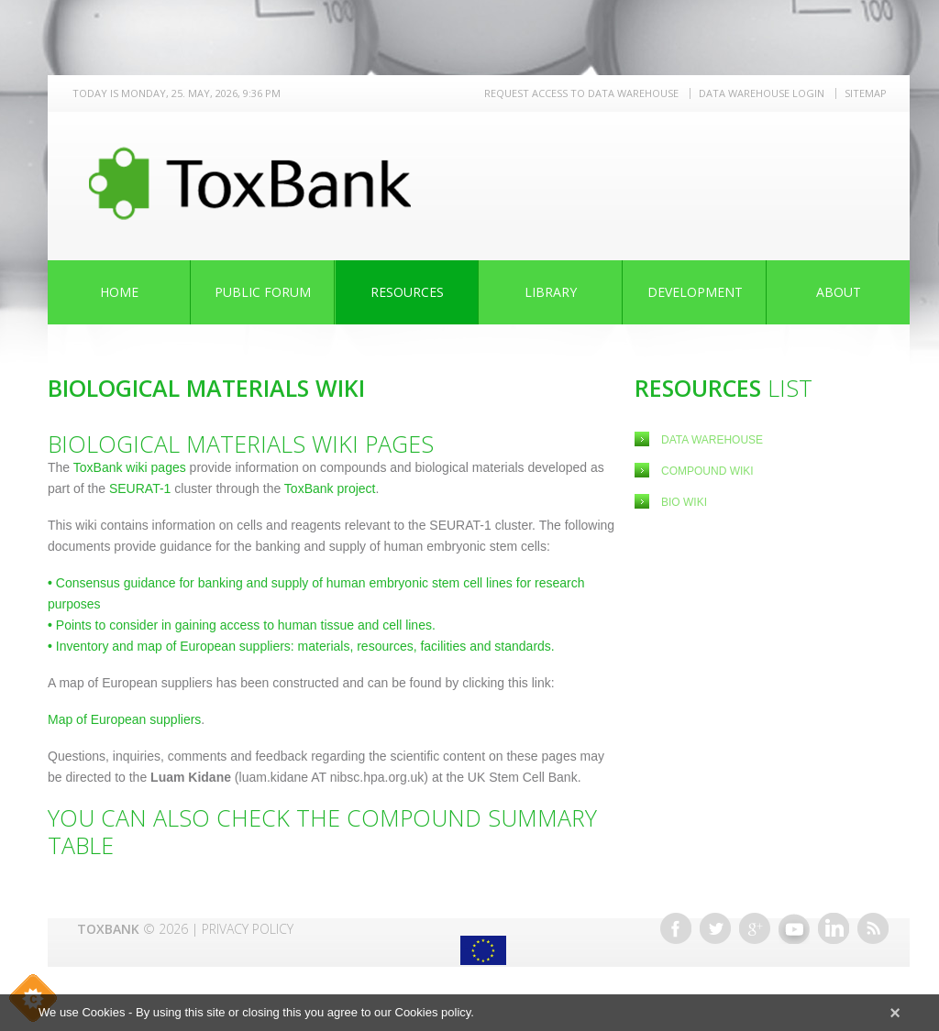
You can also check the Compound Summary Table (322, 831)
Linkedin (833, 928)
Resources (407, 292)
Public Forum (263, 292)
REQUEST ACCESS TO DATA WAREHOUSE (581, 93)
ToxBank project (328, 488)
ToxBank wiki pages (129, 467)
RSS (873, 928)
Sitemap (866, 93)
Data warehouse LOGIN (761, 93)
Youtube (794, 928)
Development (695, 292)
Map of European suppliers (124, 719)
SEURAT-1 (140, 488)
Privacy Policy (247, 929)
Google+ (754, 928)
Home (119, 292)
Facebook (675, 928)
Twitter (715, 928)
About (838, 292)
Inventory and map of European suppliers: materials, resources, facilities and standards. (301, 646)
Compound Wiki (707, 471)
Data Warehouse (712, 439)
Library (551, 292)
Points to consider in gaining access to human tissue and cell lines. (242, 625)
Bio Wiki (684, 502)
